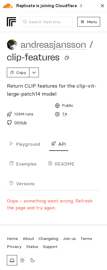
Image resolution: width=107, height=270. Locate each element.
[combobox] (47, 22)
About (28, 238)
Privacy (14, 246)
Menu (88, 21)
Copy (18, 72)
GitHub (20, 122)
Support (50, 246)
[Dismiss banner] (102, 5)
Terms (86, 238)
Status (32, 246)
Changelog (48, 238)
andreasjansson (53, 44)
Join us (69, 238)
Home (12, 238)
